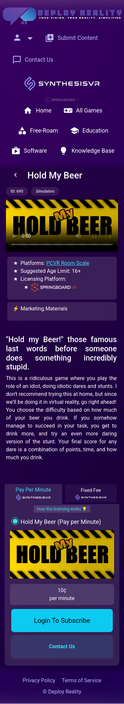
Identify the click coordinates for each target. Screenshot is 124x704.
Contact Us (32, 59)
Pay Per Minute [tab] (33, 494)
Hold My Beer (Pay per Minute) (61, 521)
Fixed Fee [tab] (90, 494)
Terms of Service (82, 680)
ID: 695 (17, 191)
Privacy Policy (38, 680)
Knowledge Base (86, 150)
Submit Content (71, 38)
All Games (83, 110)
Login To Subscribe (62, 620)
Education (89, 130)
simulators (45, 191)
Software (29, 150)
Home (37, 110)
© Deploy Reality (62, 691)
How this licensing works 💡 (62, 509)
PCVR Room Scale (67, 263)
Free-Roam (38, 130)
